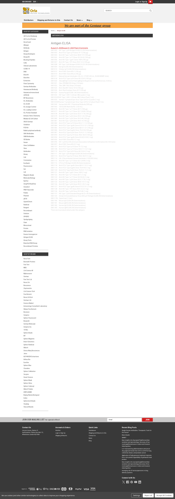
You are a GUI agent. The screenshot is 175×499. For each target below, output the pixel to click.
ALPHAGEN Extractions (31, 357)
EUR (35, 2)
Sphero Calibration (29, 371)
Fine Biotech (28, 294)
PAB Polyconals (29, 190)
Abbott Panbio (28, 389)
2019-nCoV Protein (30, 39)
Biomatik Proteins (29, 262)
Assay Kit (27, 57)
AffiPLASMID (28, 392)
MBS (25, 268)
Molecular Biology (29, 178)
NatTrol (26, 181)
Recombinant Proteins (31, 246)
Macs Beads (126, 435)
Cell (25, 157)
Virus (25, 148)
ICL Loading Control (30, 110)
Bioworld (26, 321)
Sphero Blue (27, 365)
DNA (25, 72)
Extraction (27, 81)
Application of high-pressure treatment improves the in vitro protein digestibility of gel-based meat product (137, 457)
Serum (26, 142)
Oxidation (27, 125)
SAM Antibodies (29, 136)
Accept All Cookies (164, 495)
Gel (25, 169)
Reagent (26, 208)
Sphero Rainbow (29, 345)
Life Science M (28, 271)
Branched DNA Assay (30, 243)
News (80, 20)
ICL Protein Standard (30, 113)
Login (137, 2)
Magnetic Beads (29, 175)
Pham (76, 48)
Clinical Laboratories (30, 66)
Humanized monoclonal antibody (31, 93)
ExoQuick (27, 163)
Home (53, 30)
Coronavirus (27, 160)
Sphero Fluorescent (30, 318)
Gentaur (26, 276)
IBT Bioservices (28, 98)
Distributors (28, 20)
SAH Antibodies (29, 134)
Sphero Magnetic (29, 339)
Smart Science (28, 377)
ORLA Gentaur (28, 122)
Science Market (29, 303)
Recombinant (28, 211)
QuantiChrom (28, 202)
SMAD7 (124, 437)
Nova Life (27, 282)
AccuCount (27, 42)
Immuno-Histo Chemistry (32, 116)
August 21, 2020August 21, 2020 (62, 48)
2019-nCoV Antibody (30, 36)
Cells (25, 63)
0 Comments (83, 48)
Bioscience (27, 285)
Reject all (148, 495)
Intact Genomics (29, 342)
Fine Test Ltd (28, 279)
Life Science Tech (29, 291)
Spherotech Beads (29, 401)
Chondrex (27, 368)
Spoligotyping (28, 219)
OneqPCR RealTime (30, 184)
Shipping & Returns (61, 435)
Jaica (25, 353)
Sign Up (144, 2)
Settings (136, 495)
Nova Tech (27, 259)
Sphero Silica (28, 383)
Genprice (26, 315)
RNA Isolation (28, 231)
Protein (26, 228)
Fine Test (26, 265)
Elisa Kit (26, 75)
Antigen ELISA (28, 237)
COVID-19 (27, 69)
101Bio (26, 330)
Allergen (26, 45)
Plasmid (26, 196)
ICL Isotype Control (30, 107)
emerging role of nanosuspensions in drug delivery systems (135, 471)
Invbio (25, 398)
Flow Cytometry (29, 84)
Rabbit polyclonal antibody (32, 131)
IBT (25, 336)
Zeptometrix (28, 288)
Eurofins (26, 362)
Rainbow (26, 205)
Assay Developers (29, 54)
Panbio (26, 193)
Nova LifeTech (28, 297)
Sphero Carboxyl (29, 386)
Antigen (26, 51)
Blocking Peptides (29, 60)
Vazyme (26, 374)
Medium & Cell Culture (31, 119)
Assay (26, 154)
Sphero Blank (28, 380)
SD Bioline (27, 139)
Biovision (26, 312)
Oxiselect (27, 187)
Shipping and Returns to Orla (48, 20)
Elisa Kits (26, 78)
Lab (25, 172)
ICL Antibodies (28, 101)
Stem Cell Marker (29, 145)
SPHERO (26, 217)
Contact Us (68, 20)
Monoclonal (27, 225)
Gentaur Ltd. (27, 300)
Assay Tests (27, 240)
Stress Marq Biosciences (32, 351)
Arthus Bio (27, 359)
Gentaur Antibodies (30, 87)
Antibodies (27, 151)
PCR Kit (26, 128)
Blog (89, 20)
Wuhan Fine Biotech (30, 309)
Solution (26, 213)
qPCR (25, 199)
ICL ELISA (27, 104)
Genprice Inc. (28, 327)
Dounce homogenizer (30, 234)
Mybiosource (28, 274)
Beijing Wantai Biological (31, 395)
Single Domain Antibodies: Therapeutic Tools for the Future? (136, 431)
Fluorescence (28, 166)
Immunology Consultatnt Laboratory (35, 306)
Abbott (26, 348)
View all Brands (28, 407)
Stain (25, 222)
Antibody (26, 48)
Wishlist (57, 430)
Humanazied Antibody (31, 89)
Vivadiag (26, 404)
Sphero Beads (28, 333)
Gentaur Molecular (29, 324)
